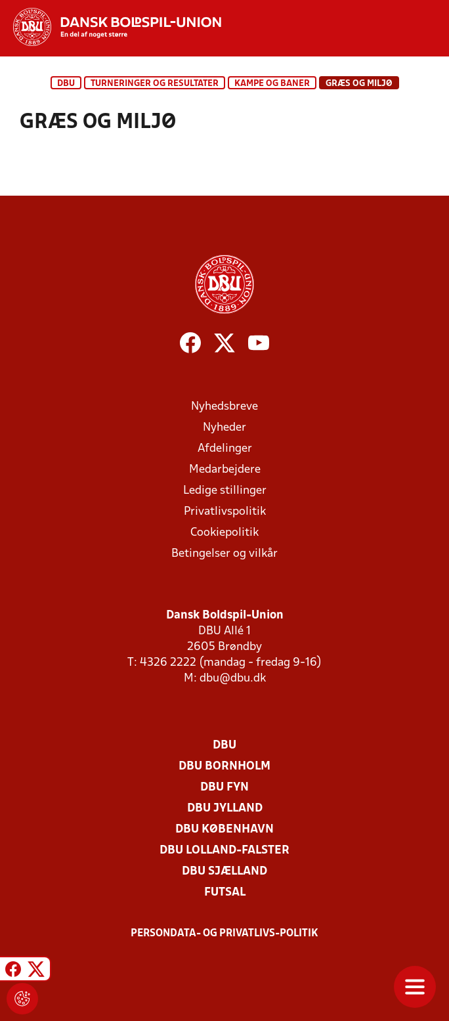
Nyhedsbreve (224, 406)
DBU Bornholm (224, 766)
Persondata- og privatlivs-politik (224, 933)
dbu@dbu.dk (233, 678)
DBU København (224, 829)
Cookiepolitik (224, 532)
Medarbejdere (225, 469)
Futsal (225, 892)
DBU (66, 83)
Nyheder (224, 427)
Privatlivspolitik (225, 511)
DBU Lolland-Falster (224, 850)
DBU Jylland (225, 808)
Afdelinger (225, 448)
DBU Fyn (224, 787)
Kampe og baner (272, 83)
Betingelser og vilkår (224, 553)
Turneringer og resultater (155, 83)
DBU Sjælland (224, 871)
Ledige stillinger (225, 490)
